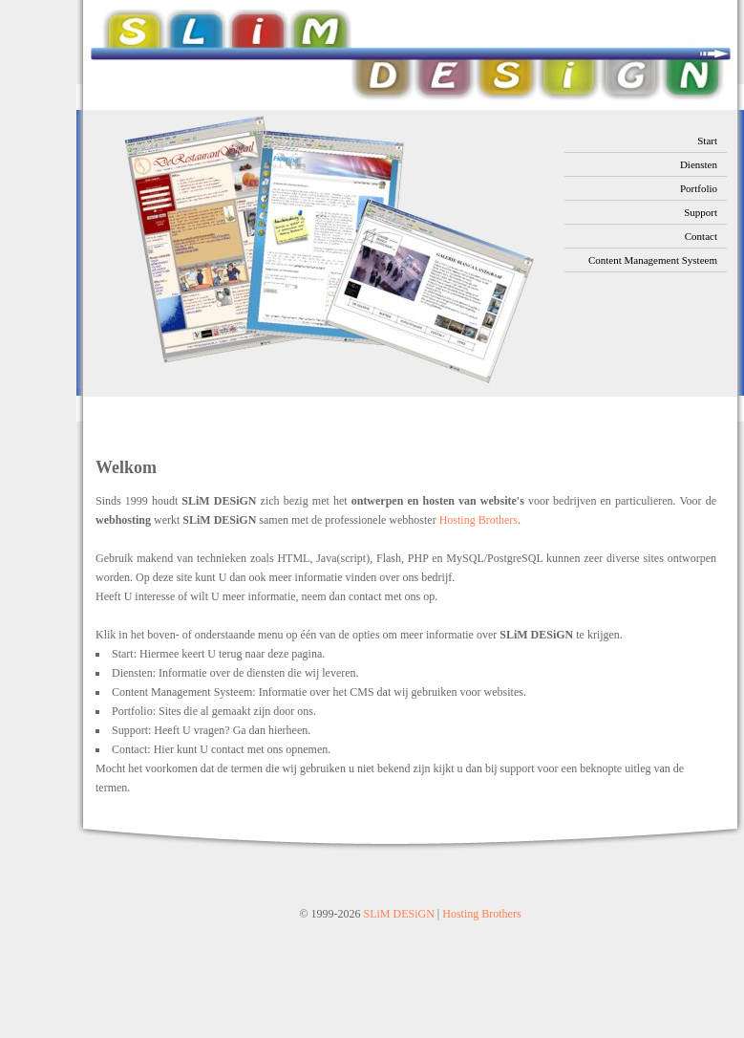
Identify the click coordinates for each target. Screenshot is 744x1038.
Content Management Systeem (652, 260)
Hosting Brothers (478, 520)
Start (707, 140)
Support (700, 212)
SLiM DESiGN (399, 913)
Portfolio (698, 188)
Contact (701, 236)
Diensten (698, 164)
